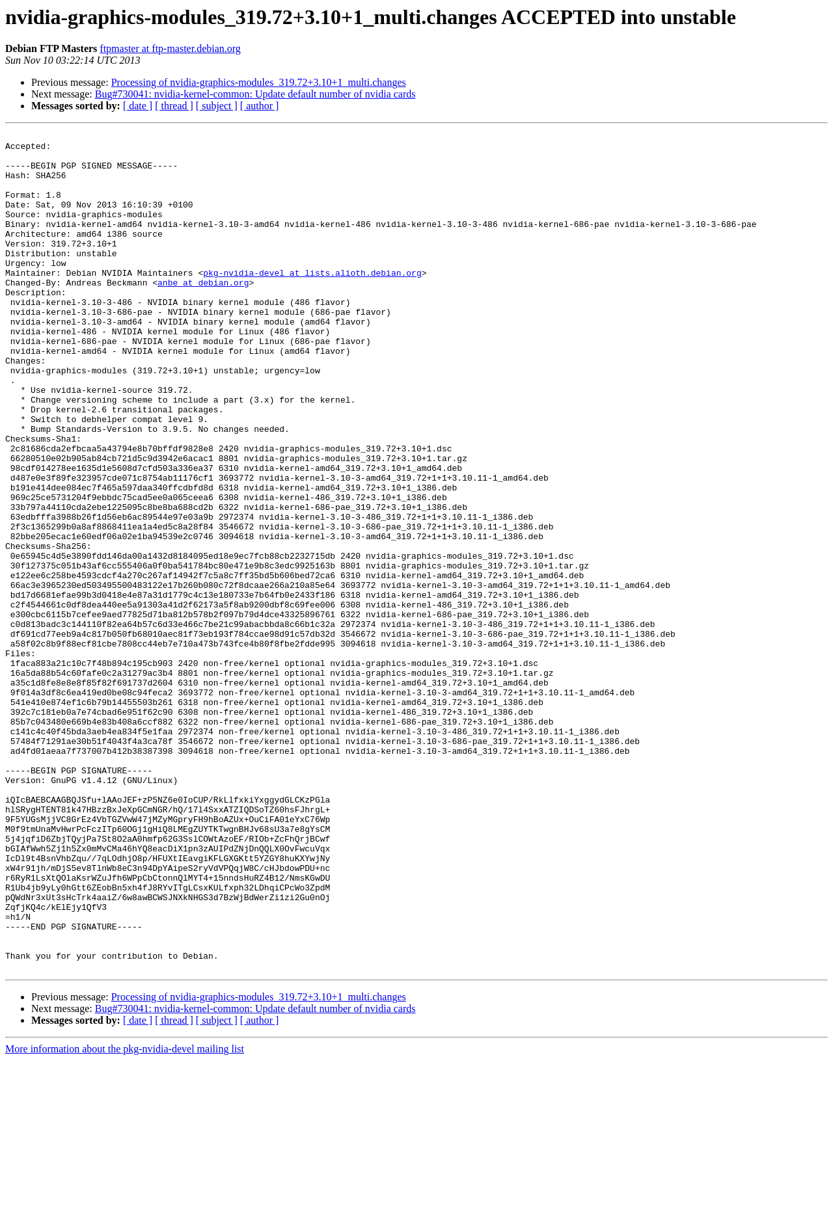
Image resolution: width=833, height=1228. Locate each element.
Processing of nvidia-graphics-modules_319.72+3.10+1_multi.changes (258, 82)
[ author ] (259, 105)
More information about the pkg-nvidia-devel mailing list (124, 1216)
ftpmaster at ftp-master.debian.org (170, 48)
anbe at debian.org (203, 313)
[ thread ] (174, 105)
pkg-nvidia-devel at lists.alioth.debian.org (312, 302)
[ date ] (137, 105)
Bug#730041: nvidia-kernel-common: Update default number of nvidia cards (255, 94)
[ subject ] (217, 105)
